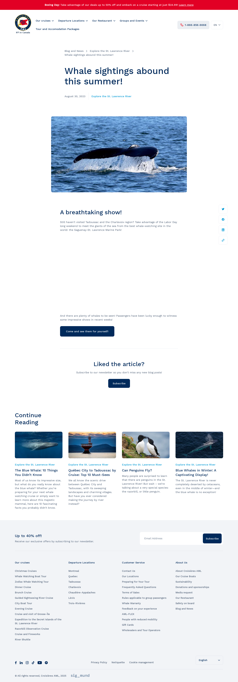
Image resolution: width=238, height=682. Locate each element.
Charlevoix (74, 587)
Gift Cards (128, 624)
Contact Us (128, 571)
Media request (184, 592)
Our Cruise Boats (186, 576)
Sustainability (184, 581)
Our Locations (130, 576)
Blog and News (74, 50)
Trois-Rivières (76, 603)
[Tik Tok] (33, 662)
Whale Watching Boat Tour (30, 576)
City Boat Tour (23, 603)
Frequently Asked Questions (139, 587)
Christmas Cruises (26, 571)
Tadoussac (74, 581)
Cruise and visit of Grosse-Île (32, 614)
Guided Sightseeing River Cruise (34, 598)
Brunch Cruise (23, 592)
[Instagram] (27, 662)
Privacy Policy (99, 662)
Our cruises (43, 20)
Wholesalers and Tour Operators (141, 630)
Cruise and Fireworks (27, 634)
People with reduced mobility (139, 619)
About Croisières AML (189, 571)
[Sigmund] (80, 676)
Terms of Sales (130, 592)
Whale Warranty (131, 603)
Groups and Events (132, 20)
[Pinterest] (46, 662)
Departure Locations (71, 20)
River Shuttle (22, 639)
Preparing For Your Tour (135, 581)
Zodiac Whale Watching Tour (32, 581)
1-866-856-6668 (193, 25)
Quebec (73, 576)
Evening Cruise (24, 608)
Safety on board (185, 603)
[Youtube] (39, 662)
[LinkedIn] (21, 662)
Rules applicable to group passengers (144, 598)
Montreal (73, 571)
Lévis (71, 598)
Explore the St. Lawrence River (110, 50)
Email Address (153, 538)
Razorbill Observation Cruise (32, 628)
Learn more (186, 4)
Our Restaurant (102, 20)
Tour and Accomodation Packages (57, 29)
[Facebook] (15, 662)
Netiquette (118, 662)
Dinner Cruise (23, 587)
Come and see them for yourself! (87, 331)
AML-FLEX (128, 614)
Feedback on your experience (139, 608)
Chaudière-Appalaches (81, 592)
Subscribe (119, 383)
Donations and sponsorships (192, 587)
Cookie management (141, 662)
